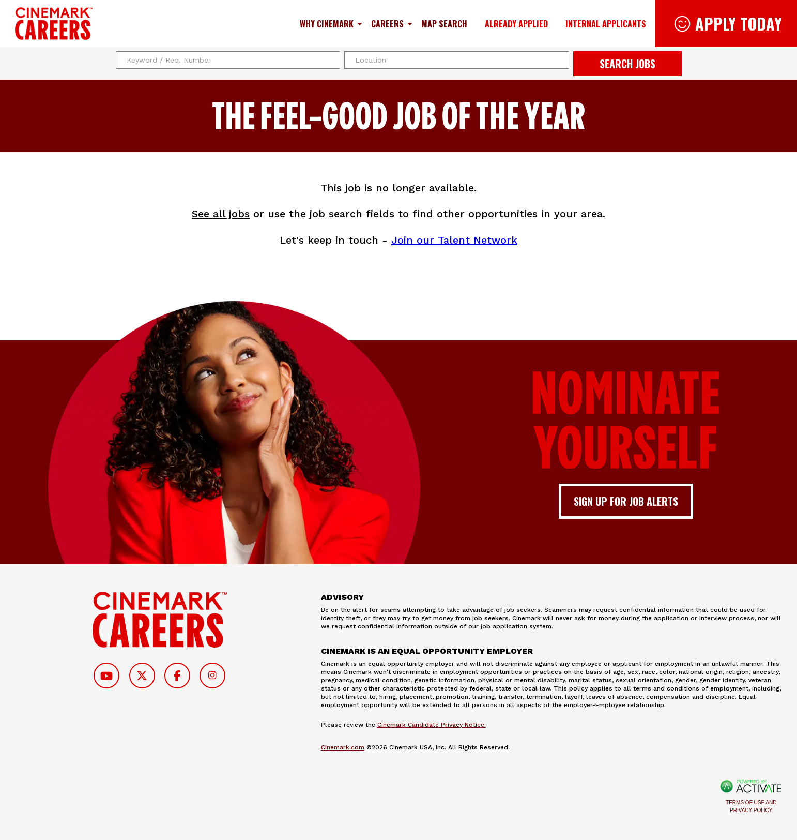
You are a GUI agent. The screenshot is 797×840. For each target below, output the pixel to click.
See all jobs (221, 213)
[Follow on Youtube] (106, 675)
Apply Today (738, 23)
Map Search (444, 24)
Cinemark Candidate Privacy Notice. (431, 724)
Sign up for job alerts (626, 501)
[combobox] (456, 60)
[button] (560, 60)
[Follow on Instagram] (212, 675)
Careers (387, 24)
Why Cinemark (327, 24)
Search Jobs (627, 63)
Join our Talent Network (454, 240)
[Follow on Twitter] (142, 675)
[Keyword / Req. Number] (228, 60)
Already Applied (516, 24)
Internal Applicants (605, 24)
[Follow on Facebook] (177, 675)
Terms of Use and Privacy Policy (751, 806)
